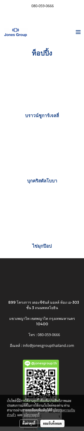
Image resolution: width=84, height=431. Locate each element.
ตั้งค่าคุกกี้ (28, 423)
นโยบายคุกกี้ (31, 415)
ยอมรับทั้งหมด (52, 423)
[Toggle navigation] (78, 32)
